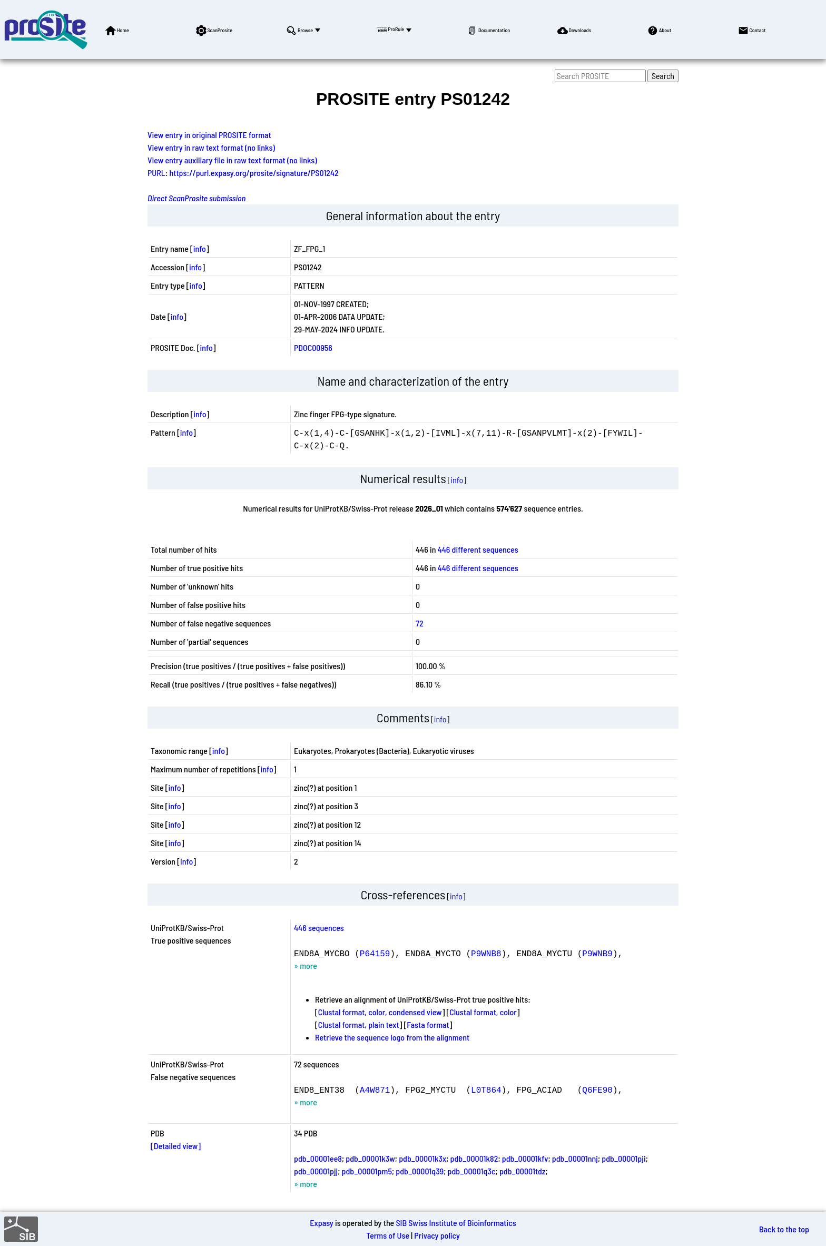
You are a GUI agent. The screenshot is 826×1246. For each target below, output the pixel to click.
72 (420, 623)
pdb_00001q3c (472, 1171)
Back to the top (784, 1229)
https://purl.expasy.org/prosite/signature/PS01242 (254, 173)
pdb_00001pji (623, 1158)
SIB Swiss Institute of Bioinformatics (456, 1223)
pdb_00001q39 (420, 1171)
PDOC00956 (313, 347)
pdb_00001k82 (474, 1158)
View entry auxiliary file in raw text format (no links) (232, 160)
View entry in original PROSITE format (209, 135)
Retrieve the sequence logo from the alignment (392, 1037)
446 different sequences (478, 549)
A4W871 (375, 1089)
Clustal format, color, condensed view (380, 1012)
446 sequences (319, 928)
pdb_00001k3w (370, 1158)
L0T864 (486, 1089)
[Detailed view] (176, 1146)
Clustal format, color (483, 1012)
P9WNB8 (486, 953)
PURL (156, 173)
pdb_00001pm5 (367, 1171)
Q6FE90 (597, 1089)
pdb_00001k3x (422, 1158)
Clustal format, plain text (358, 1024)
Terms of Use (387, 1235)
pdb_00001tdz (522, 1171)
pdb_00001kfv (525, 1158)
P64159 (375, 953)
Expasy (321, 1223)
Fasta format (428, 1024)
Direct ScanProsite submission (196, 198)
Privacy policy (437, 1235)
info (199, 248)
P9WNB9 (597, 953)
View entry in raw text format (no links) (211, 147)
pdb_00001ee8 (318, 1158)
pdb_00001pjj (316, 1171)
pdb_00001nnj (575, 1158)
